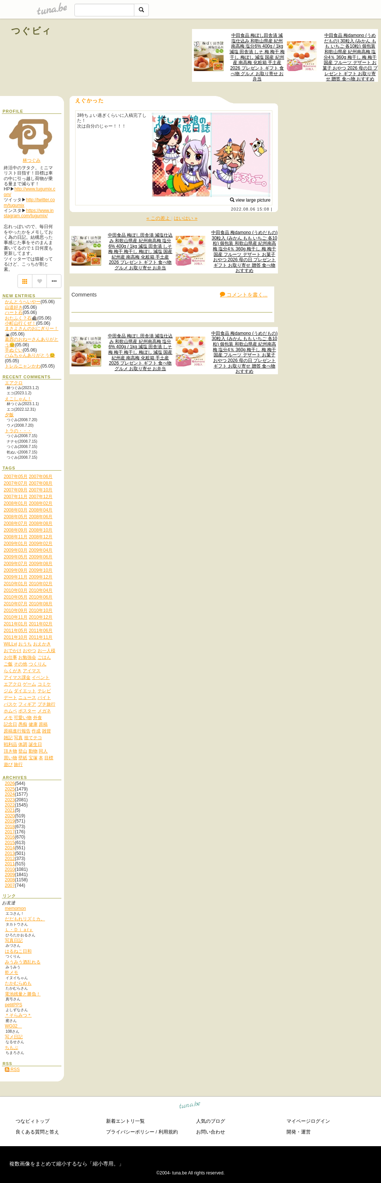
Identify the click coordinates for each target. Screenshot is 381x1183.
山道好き (14, 307)
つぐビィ (31, 31)
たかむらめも (18, 983)
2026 (10, 783)
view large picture (250, 200)
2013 (10, 853)
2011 (10, 863)
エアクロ (14, 382)
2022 (10, 805)
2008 (10, 879)
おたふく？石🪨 (21, 318)
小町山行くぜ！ (20, 323)
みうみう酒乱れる (23, 962)
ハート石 (14, 312)
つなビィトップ (32, 1121)
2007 (10, 885)
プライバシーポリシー (130, 1132)
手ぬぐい (14, 350)
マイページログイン (308, 1121)
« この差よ (158, 218)
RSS (12, 1069)
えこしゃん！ (18, 398)
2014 (10, 847)
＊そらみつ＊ (18, 1015)
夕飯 (9, 414)
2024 (10, 794)
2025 (10, 789)
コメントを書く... (244, 295)
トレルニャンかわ (23, 366)
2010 (10, 869)
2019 (10, 821)
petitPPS (13, 1004)
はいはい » (185, 218)
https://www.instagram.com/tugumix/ (29, 213)
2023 (10, 799)
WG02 (13, 1026)
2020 (10, 815)
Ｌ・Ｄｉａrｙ (19, 929)
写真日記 (14, 940)
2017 (10, 831)
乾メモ (11, 972)
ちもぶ (11, 1047)
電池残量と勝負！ (23, 994)
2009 (10, 874)
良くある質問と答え (37, 1132)
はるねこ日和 (18, 951)
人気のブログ (210, 1121)
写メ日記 (14, 1036)
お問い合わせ (210, 1132)
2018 (10, 826)
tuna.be (190, 1106)
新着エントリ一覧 (125, 1121)
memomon (15, 908)
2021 (10, 810)
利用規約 (168, 1132)
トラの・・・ (18, 430)
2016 (10, 837)
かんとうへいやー (23, 301)
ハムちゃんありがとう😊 (30, 355)
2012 (10, 858)
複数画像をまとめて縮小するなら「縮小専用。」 (66, 1164)
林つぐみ (32, 160)
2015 (10, 842)
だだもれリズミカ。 (25, 918)
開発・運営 (298, 1132)
